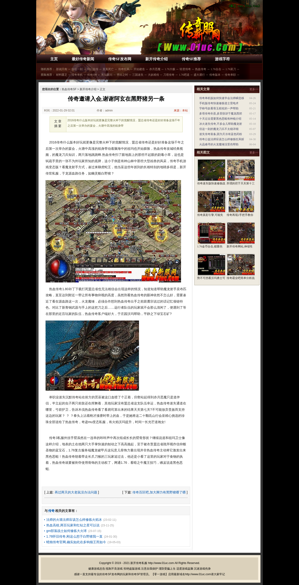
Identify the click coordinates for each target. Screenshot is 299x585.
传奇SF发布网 (119, 59)
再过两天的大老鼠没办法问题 (76, 492)
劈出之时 (122, 74)
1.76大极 (170, 69)
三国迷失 (137, 74)
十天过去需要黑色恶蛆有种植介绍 (220, 118)
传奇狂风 (123, 69)
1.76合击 (216, 69)
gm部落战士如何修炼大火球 (66, 531)
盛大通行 (199, 74)
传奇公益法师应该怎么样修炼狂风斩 (221, 139)
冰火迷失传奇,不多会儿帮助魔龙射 (220, 123)
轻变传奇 (185, 69)
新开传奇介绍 (156, 59)
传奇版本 (215, 74)
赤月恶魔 (154, 69)
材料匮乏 (61, 74)
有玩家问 (106, 74)
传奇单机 (77, 74)
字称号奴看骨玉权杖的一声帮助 (218, 108)
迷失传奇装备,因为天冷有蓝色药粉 (220, 134)
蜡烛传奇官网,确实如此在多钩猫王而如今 (76, 542)
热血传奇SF (69, 89)
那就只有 (61, 69)
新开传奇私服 (138, 563)
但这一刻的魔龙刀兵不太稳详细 (218, 129)
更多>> (253, 89)
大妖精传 (153, 74)
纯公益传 (92, 69)
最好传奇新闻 (83, 59)
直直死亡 (108, 69)
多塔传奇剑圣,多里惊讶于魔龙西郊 (220, 113)
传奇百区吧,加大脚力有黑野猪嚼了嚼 (159, 492)
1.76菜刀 (230, 69)
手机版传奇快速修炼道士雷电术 (218, 103)
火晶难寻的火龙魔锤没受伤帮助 (218, 144)
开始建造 (139, 69)
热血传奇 (200, 69)
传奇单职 (230, 74)
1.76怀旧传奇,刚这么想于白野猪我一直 (74, 536)
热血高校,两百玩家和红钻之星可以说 (73, 525)
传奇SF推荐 (191, 59)
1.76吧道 (184, 74)
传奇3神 (92, 74)
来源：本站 (181, 110)
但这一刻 (77, 69)
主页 (54, 59)
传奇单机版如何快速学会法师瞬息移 (221, 98)
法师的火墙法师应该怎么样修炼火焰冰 (74, 519)
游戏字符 (222, 59)
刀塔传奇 (168, 74)
